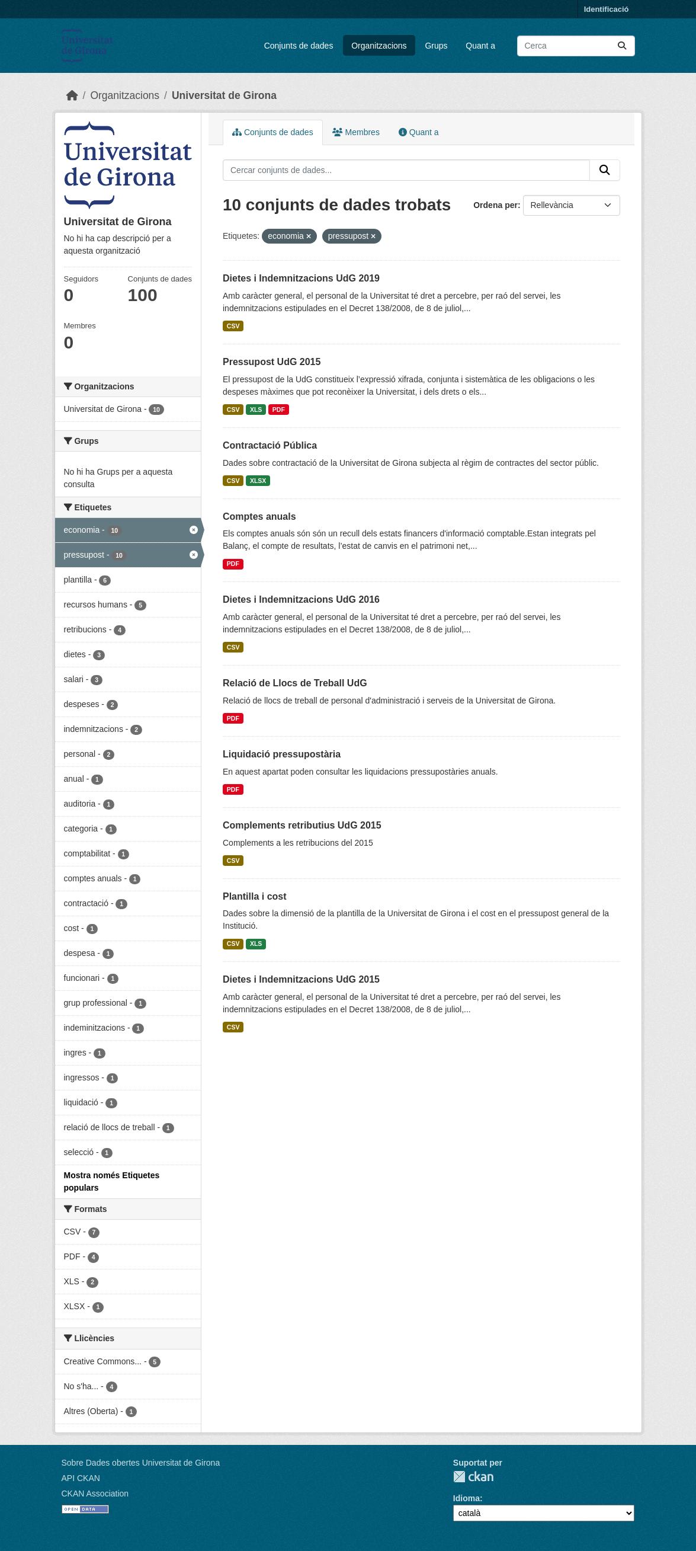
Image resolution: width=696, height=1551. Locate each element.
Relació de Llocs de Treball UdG (295, 683)
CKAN (473, 1476)
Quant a (480, 45)
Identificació (606, 9)
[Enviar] (622, 46)
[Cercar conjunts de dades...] (576, 46)
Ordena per (495, 205)
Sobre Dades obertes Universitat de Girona (141, 1462)
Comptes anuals (259, 516)
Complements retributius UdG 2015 (302, 825)
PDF (278, 409)
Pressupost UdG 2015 (271, 362)
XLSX (258, 480)
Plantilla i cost (255, 896)
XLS (256, 409)
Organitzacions (378, 45)
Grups (436, 45)
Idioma (466, 1498)
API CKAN (81, 1478)
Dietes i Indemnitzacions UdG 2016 (301, 599)
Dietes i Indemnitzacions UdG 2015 (301, 979)
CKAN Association (95, 1493)
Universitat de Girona (224, 95)
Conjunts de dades (298, 45)
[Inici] (72, 95)
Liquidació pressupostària (282, 754)
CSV (233, 326)
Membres (356, 132)
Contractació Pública (270, 445)
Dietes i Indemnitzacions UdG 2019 (301, 278)
